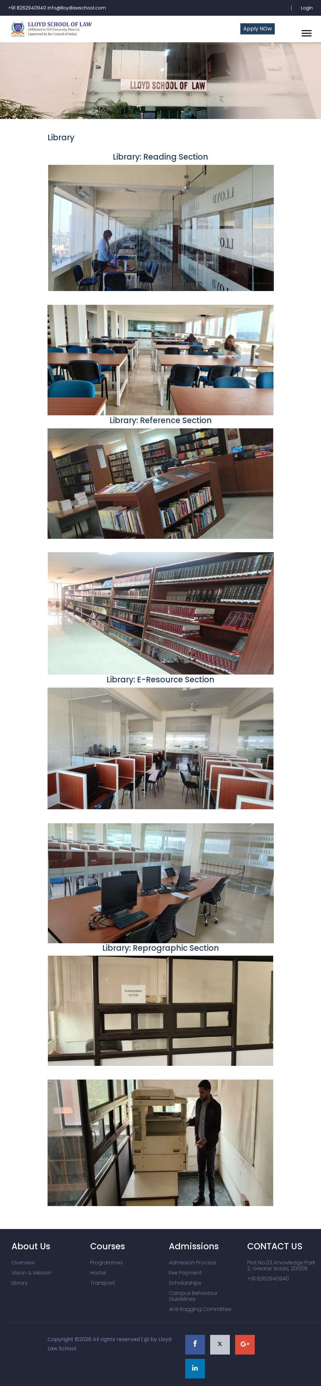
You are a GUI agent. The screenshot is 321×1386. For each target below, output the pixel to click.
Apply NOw (257, 28)
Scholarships (185, 1283)
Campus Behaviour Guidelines (193, 1296)
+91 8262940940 (268, 1278)
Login (307, 8)
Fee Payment (185, 1273)
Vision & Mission (31, 1273)
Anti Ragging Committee (200, 1309)
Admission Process (192, 1262)
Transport (102, 1283)
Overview (23, 1262)
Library (19, 1283)
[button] (306, 32)
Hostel (98, 1273)
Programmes (106, 1262)
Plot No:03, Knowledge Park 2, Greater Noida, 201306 (281, 1265)
